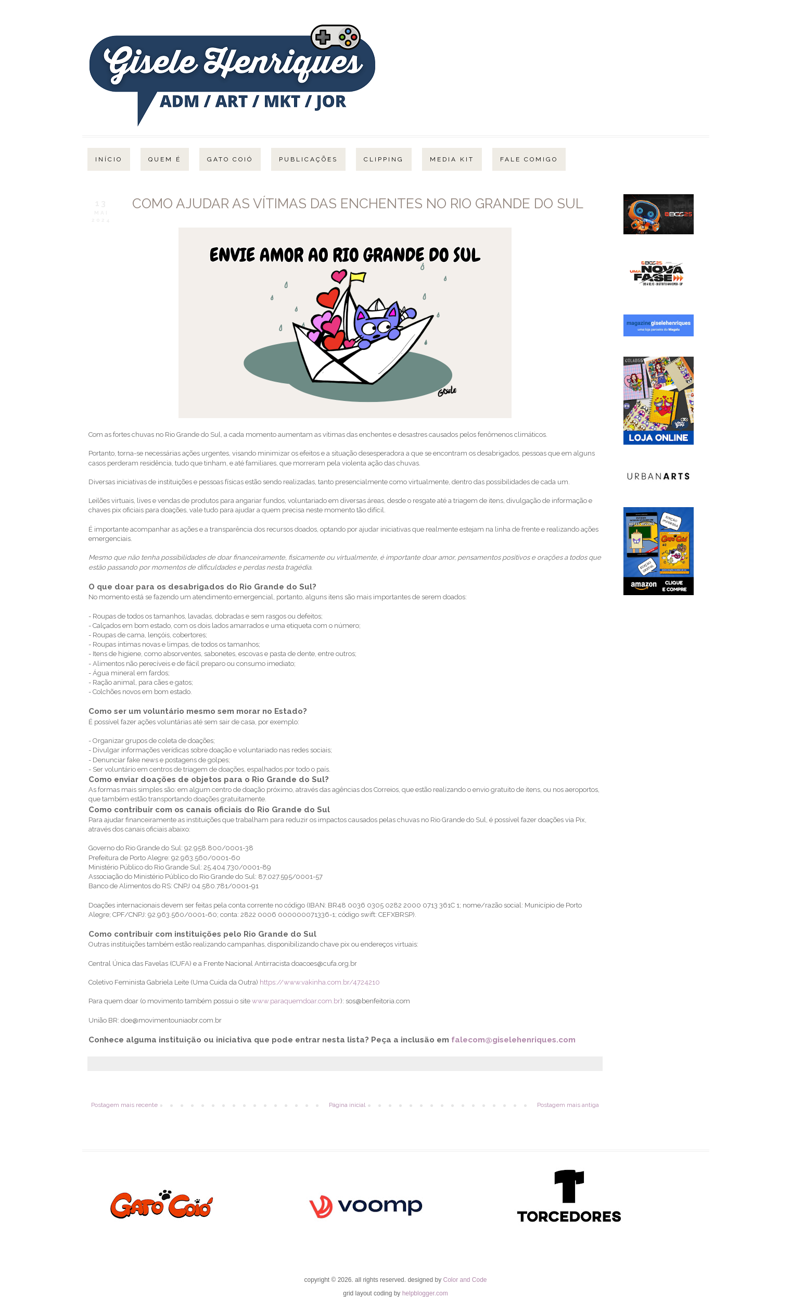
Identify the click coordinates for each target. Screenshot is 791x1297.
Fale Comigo (529, 159)
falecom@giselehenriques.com (513, 1039)
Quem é (164, 159)
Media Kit (452, 159)
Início (108, 159)
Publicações (308, 159)
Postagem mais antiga (568, 1105)
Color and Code (465, 1279)
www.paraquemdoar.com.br (296, 1001)
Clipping (384, 159)
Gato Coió (230, 159)
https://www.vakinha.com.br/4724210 (320, 982)
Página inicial (347, 1105)
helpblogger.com (425, 1293)
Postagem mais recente (124, 1105)
